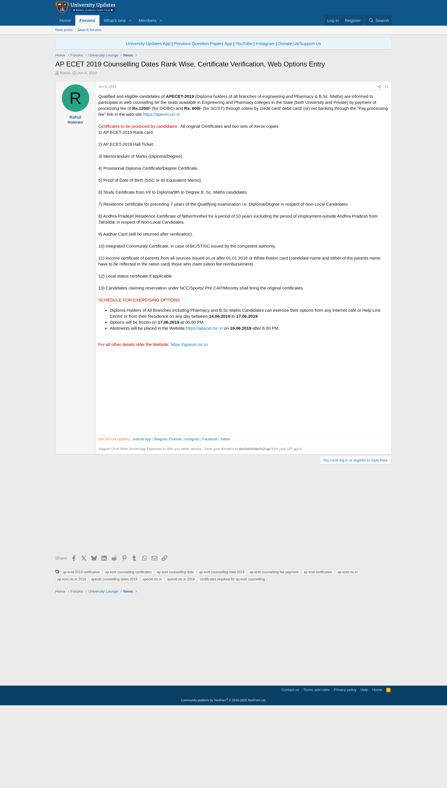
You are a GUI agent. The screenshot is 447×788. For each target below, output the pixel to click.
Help (364, 769)
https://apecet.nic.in (161, 194)
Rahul (65, 73)
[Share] (379, 166)
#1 (387, 167)
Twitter (225, 519)
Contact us (290, 769)
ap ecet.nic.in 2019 (71, 659)
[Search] (379, 20)
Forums (87, 20)
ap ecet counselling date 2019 (221, 652)
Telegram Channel (167, 519)
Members (148, 20)
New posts (64, 30)
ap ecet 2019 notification (81, 652)
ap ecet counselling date (175, 652)
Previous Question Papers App (203, 43)
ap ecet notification (318, 652)
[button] (130, 20)
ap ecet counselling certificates (128, 652)
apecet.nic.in (152, 659)
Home (65, 20)
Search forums (89, 30)
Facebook (210, 519)
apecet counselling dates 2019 (114, 659)
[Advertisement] (223, 118)
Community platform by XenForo (223, 780)
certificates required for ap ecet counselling (232, 659)
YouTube (243, 43)
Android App (141, 519)
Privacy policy (345, 769)
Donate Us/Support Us (299, 43)
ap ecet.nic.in (348, 652)
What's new (115, 20)
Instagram (265, 43)
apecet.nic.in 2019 (181, 659)
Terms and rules (316, 769)
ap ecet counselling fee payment (273, 652)
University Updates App (148, 43)
